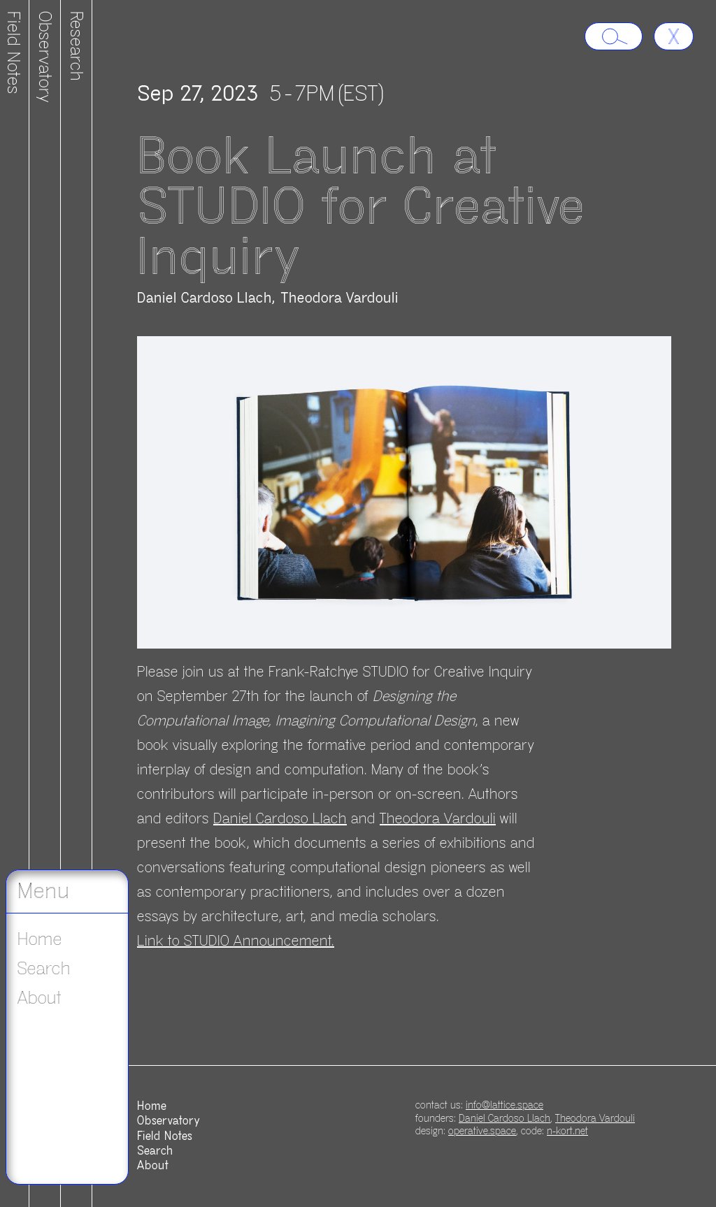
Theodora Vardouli (340, 298)
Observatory (44, 57)
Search (44, 968)
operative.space (482, 1131)
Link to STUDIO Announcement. (235, 941)
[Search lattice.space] (614, 36)
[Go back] (674, 36)
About (39, 998)
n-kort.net (567, 1131)
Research (76, 46)
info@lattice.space (504, 1105)
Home (39, 939)
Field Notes (164, 1136)
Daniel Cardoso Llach (204, 298)
